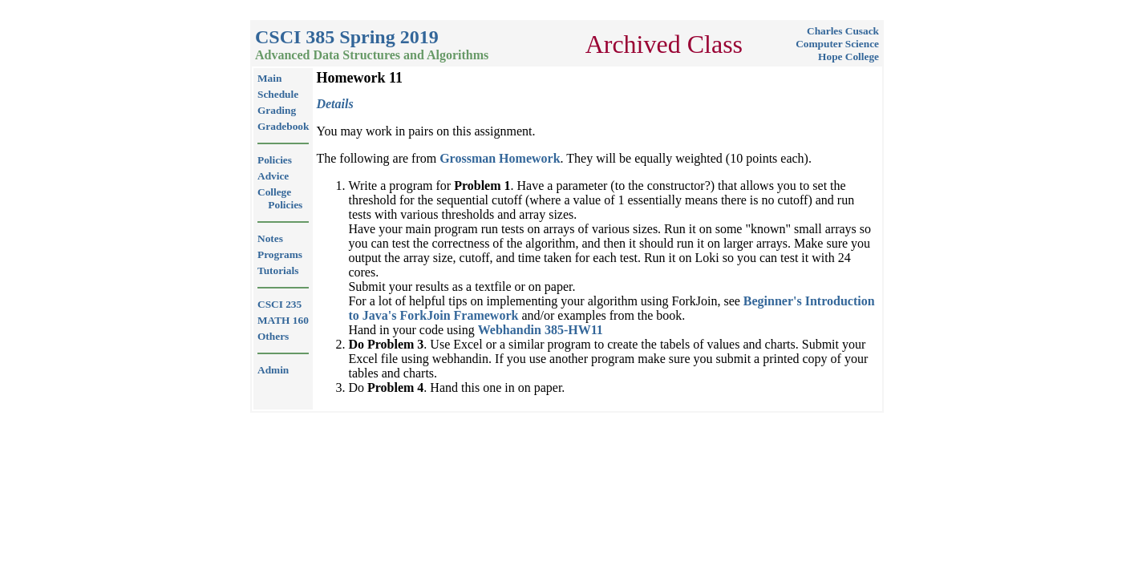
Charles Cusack (843, 31)
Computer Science (837, 44)
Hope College (848, 56)
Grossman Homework (499, 158)
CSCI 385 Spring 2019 (347, 36)
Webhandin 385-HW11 (540, 330)
